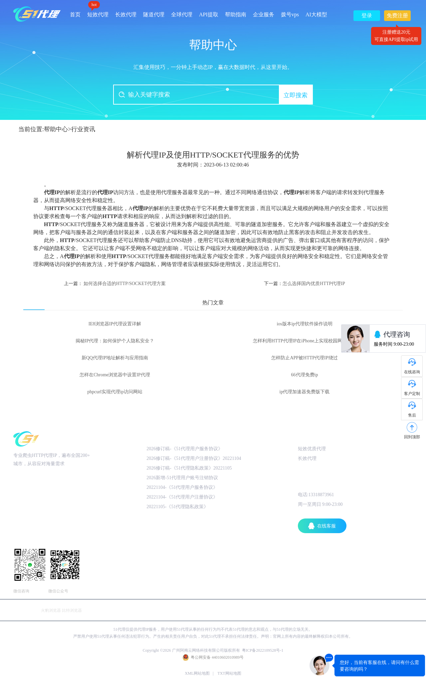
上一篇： (115, 283)
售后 (412, 415)
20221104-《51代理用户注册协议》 (182, 497)
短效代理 (97, 12)
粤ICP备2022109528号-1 (263, 650)
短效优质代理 (312, 448)
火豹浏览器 (51, 610)
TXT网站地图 (229, 673)
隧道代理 (153, 14)
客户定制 (412, 393)
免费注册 (397, 17)
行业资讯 (83, 129)
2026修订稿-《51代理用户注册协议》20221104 (193, 458)
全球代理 (181, 14)
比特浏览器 (72, 610)
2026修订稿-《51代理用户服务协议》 (184, 448)
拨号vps (290, 14)
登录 (366, 15)
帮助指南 (235, 14)
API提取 (208, 14)
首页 (75, 14)
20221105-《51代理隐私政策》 (177, 506)
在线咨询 (412, 372)
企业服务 (263, 14)
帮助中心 (56, 129)
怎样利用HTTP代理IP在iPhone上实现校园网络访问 (304, 340)
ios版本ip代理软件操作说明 (304, 323)
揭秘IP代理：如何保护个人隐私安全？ (115, 340)
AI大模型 (316, 14)
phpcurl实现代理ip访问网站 (114, 391)
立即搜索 (296, 95)
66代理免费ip (304, 374)
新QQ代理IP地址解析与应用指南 (115, 357)
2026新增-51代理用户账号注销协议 (182, 477)
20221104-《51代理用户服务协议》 (182, 487)
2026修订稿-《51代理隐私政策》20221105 (189, 468)
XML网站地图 (197, 673)
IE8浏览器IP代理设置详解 (115, 323)
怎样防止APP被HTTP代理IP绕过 (304, 357)
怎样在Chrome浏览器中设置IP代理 (115, 374)
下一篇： (304, 283)
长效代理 (125, 14)
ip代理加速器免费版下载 (305, 391)
